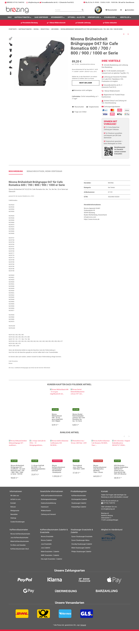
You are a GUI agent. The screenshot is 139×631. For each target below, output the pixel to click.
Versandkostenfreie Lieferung (87, 64)
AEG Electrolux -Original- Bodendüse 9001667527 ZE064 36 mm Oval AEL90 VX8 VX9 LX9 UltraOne (121, 470)
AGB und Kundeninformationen (51, 495)
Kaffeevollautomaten (78, 495)
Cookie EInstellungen (17, 522)
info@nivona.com (90, 217)
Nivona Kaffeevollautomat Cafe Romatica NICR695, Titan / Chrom (99, 469)
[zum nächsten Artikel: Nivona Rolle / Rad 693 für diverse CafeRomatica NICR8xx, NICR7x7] (128, 34)
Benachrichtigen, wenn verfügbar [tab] (44, 171)
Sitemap (13, 518)
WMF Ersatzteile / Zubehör (50, 555)
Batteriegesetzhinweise (49, 499)
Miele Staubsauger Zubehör (80, 548)
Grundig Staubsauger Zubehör (81, 544)
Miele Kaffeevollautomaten (19, 541)
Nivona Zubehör (46, 540)
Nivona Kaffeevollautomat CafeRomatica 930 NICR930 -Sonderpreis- (58, 469)
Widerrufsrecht (46, 511)
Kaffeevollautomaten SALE (19, 549)
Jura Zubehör (45, 548)
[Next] (129, 436)
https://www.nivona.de (91, 219)
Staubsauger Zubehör (78, 503)
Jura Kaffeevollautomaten (19, 537)
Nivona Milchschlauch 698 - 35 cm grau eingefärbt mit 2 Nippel (57, 417)
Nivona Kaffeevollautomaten (20, 534)
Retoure (13, 507)
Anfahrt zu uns (15, 499)
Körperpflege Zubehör (78, 507)
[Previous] (124, 436)
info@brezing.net (33, 2)
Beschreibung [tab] (16, 171)
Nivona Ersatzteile (47, 536)
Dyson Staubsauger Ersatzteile (81, 536)
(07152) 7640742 (109, 503)
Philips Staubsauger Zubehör (81, 551)
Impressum (45, 507)
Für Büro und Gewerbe (17, 545)
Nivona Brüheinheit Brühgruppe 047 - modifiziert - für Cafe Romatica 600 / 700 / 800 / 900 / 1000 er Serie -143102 (18, 470)
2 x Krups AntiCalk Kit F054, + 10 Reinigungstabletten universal (38, 468)
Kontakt (13, 503)
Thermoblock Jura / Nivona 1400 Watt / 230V (79, 467)
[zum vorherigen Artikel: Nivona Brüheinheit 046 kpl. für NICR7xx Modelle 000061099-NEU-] (124, 34)
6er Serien (111, 187)
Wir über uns (14, 495)
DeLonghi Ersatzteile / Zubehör (51, 559)
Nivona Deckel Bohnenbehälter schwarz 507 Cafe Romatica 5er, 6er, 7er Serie (78, 417)
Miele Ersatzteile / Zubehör (50, 551)
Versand (83, 625)
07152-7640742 (18, 2)
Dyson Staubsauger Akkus (80, 540)
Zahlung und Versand (48, 514)
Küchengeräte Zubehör (79, 499)
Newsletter (14, 514)
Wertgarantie (14, 511)
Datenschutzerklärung (48, 503)
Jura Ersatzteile (46, 544)
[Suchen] (68, 10)
